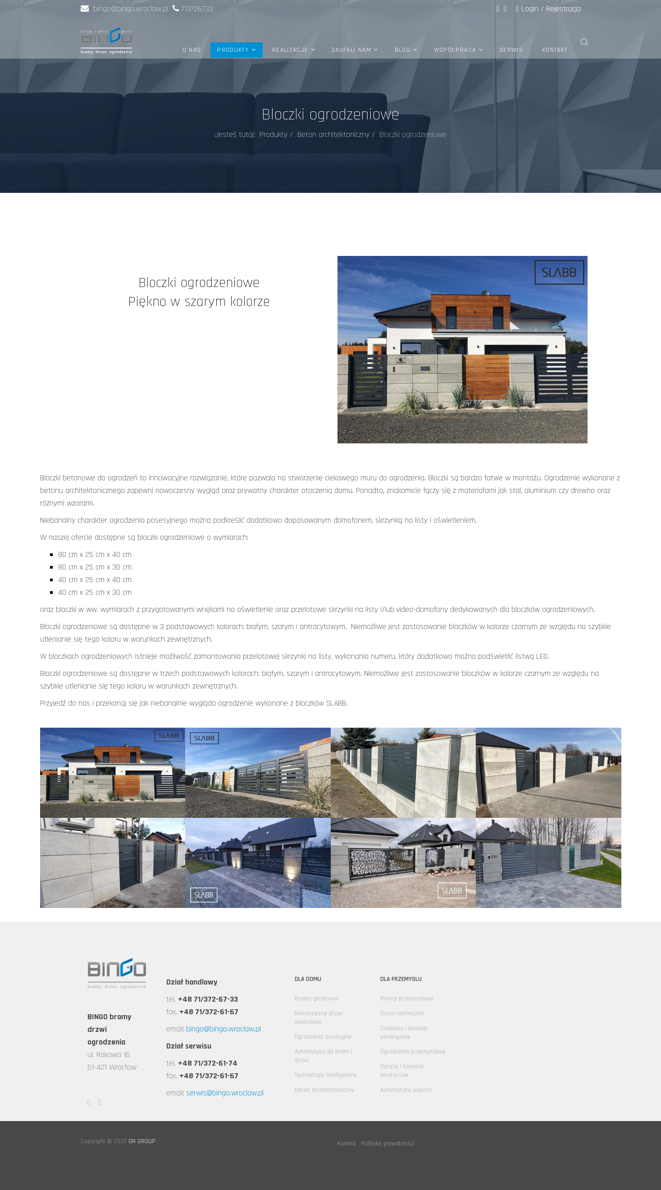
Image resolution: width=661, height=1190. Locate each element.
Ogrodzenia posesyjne (323, 1037)
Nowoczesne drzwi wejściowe (319, 1017)
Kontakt (554, 50)
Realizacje (290, 50)
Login (528, 9)
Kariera (346, 1144)
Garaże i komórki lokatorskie (402, 1070)
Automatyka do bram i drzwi (323, 1056)
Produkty (233, 50)
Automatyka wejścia (406, 1090)
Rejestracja (563, 9)
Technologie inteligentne (326, 1075)
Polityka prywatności (388, 1144)
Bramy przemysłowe (406, 998)
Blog (402, 50)
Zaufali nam (351, 50)
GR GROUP (141, 1141)
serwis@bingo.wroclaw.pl (225, 1093)
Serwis (511, 50)
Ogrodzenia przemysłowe (413, 1052)
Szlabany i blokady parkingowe (404, 1032)
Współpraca (455, 50)
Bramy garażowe (316, 998)
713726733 (197, 9)
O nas (191, 50)
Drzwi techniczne (402, 1013)
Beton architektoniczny (333, 134)
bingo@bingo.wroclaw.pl (124, 9)
